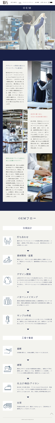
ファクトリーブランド (28, 2)
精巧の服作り (14, 2)
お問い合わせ (44, 2)
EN (51, 2)
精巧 (5, 2)
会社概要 (37, 2)
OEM (20, 2)
